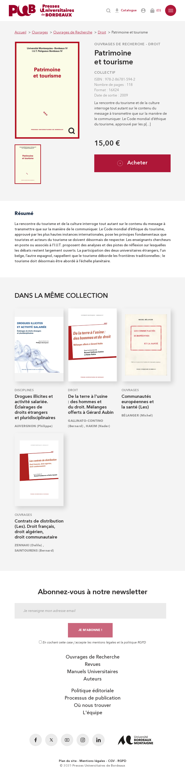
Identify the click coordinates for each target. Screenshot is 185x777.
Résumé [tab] (24, 213)
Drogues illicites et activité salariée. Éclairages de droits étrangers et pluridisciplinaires (35, 407)
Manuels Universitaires (92, 671)
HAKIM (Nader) (98, 426)
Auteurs (92, 679)
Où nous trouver (92, 705)
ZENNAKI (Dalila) (28, 545)
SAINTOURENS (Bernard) (34, 550)
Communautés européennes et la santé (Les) (137, 402)
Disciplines (24, 390)
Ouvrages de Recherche (119, 44)
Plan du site (68, 761)
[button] (170, 10)
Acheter (132, 163)
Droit (154, 44)
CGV (111, 761)
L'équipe (92, 712)
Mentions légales (92, 761)
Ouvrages (130, 390)
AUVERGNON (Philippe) (34, 426)
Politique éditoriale (92, 690)
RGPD (122, 761)
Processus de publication (93, 698)
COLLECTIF (104, 73)
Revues (92, 664)
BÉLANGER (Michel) (137, 415)
